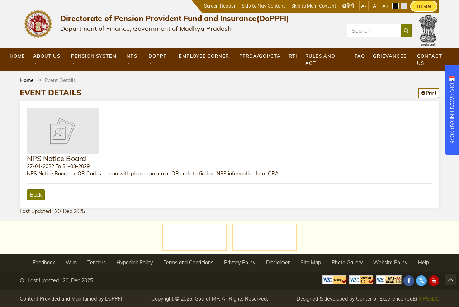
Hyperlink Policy (135, 262)
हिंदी (348, 6)
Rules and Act (320, 59)
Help (423, 262)
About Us (46, 56)
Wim (71, 262)
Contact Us (429, 59)
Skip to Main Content (313, 6)
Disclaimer (278, 262)
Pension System (94, 56)
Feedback (44, 262)
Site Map (311, 262)
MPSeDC (428, 299)
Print (428, 93)
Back (36, 195)
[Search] (374, 30)
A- (364, 6)
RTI (293, 56)
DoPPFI (158, 56)
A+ (385, 6)
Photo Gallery (347, 262)
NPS (132, 56)
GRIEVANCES (390, 56)
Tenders (96, 262)
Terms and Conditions (188, 262)
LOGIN (424, 6)
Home (17, 56)
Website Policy (390, 262)
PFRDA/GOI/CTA (260, 56)
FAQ (360, 56)
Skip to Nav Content (263, 6)
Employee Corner (204, 56)
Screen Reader (220, 6)
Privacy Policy (239, 262)
